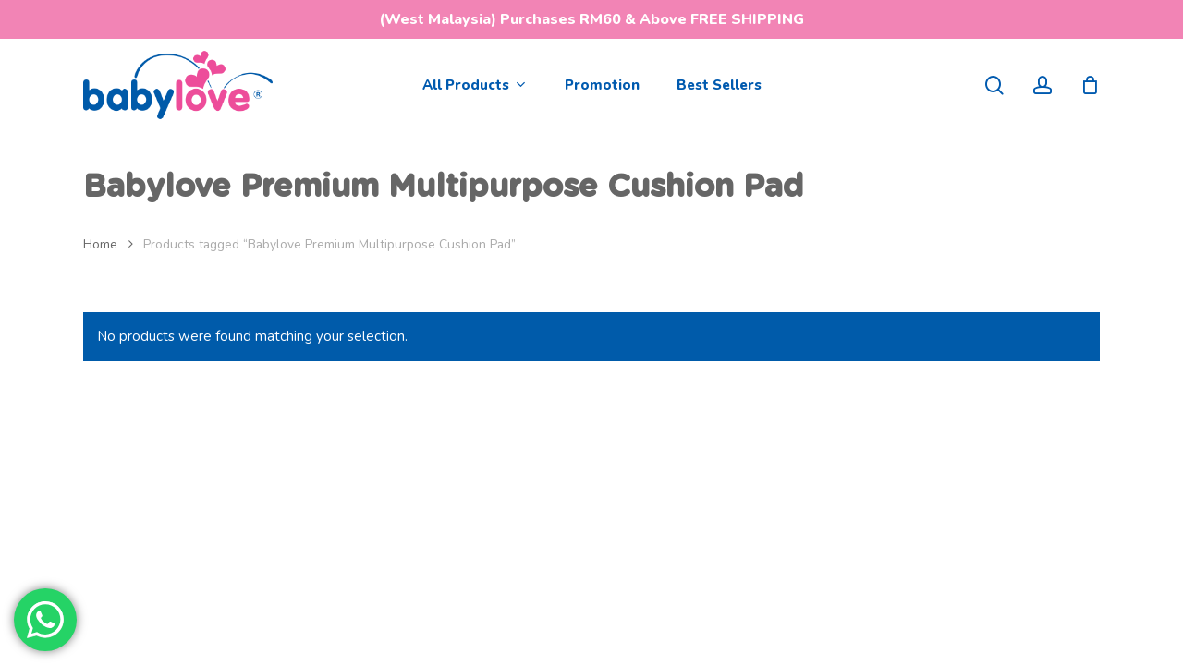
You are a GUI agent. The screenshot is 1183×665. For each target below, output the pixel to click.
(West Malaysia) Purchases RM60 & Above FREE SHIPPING (591, 19)
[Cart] (1089, 85)
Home (100, 244)
